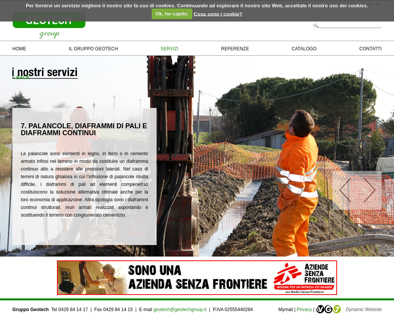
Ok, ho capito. (172, 14)
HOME (19, 48)
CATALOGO (304, 48)
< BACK (21, 77)
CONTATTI (370, 48)
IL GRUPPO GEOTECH (93, 48)
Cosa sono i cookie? (218, 14)
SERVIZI (169, 48)
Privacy (304, 309)
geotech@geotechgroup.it (181, 309)
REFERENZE (235, 48)
